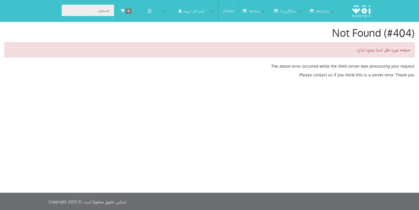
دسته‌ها (251, 11)
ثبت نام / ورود (191, 11)
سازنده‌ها (319, 11)
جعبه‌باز (229, 10)
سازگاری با (285, 11)
